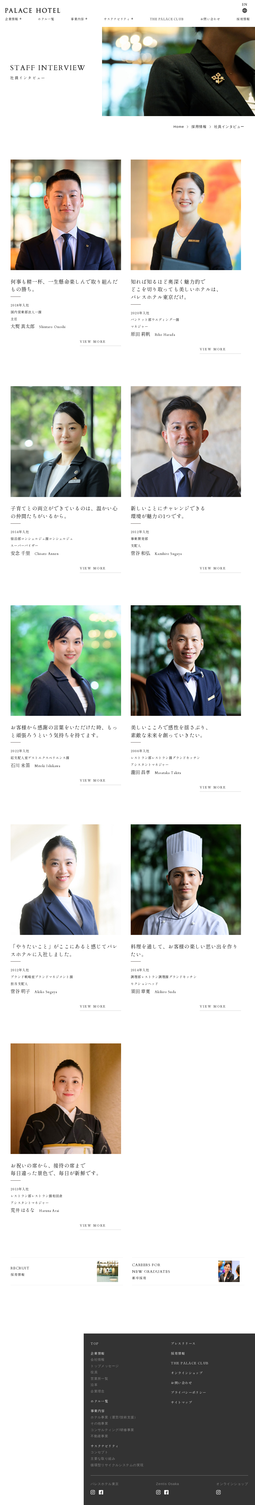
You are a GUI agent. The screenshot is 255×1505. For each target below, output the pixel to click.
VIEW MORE (93, 341)
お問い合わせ (210, 19)
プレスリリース (183, 1343)
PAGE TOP (24, 1466)
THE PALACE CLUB (167, 19)
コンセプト (99, 1452)
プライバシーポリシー (188, 1392)
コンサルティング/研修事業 (112, 1430)
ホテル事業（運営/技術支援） (114, 1417)
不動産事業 (99, 1436)
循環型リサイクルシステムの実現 (117, 1465)
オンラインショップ (187, 1373)
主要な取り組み (103, 1458)
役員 (94, 1372)
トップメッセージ (105, 1366)
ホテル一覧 (46, 19)
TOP (95, 1343)
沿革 (94, 1385)
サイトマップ (181, 1402)
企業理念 (98, 1391)
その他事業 (99, 1423)
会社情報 (98, 1359)
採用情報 (243, 19)
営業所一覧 (99, 1378)
